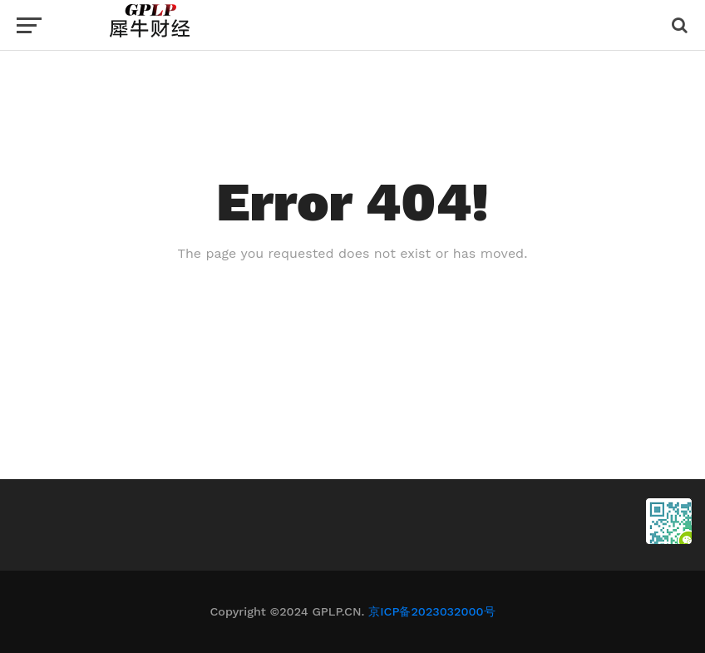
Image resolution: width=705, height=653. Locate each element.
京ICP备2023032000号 (431, 611)
